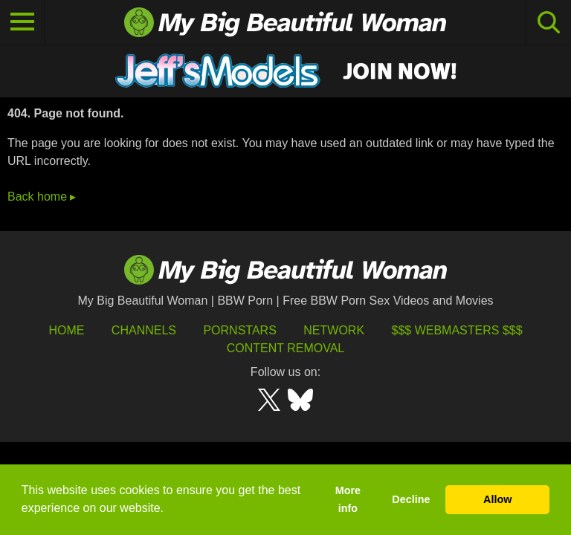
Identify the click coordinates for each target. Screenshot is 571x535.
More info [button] (348, 499)
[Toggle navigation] (22, 22)
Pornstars (239, 330)
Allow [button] (497, 499)
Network (333, 330)
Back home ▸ (41, 196)
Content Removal (286, 348)
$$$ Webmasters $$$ (457, 330)
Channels (144, 330)
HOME (66, 330)
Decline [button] (411, 499)
